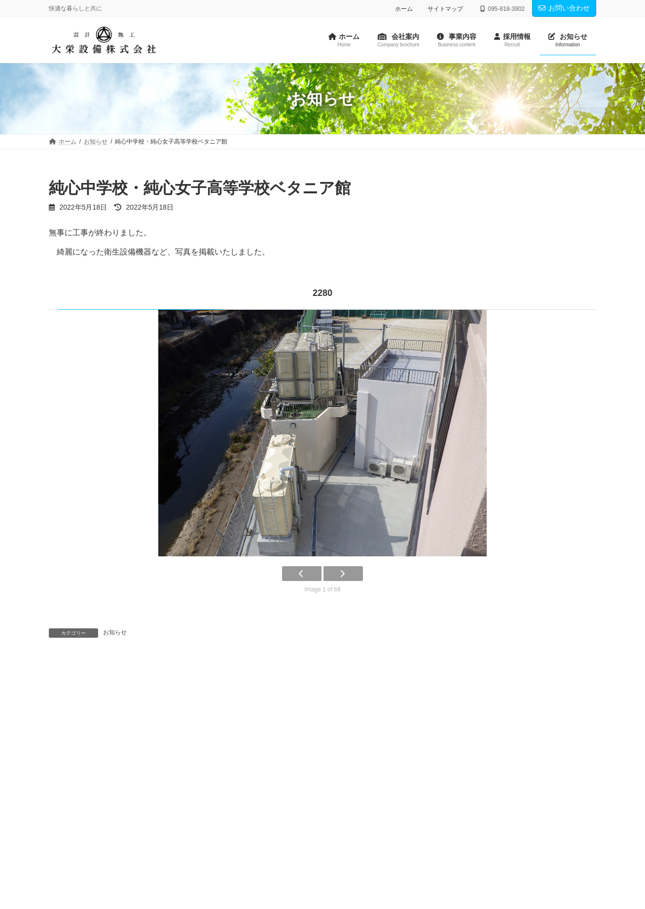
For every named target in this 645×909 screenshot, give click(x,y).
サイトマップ (445, 8)
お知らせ (115, 636)
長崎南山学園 (364, 711)
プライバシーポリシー (143, 778)
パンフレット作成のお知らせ (110, 711)
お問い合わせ (564, 8)
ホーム (404, 8)
